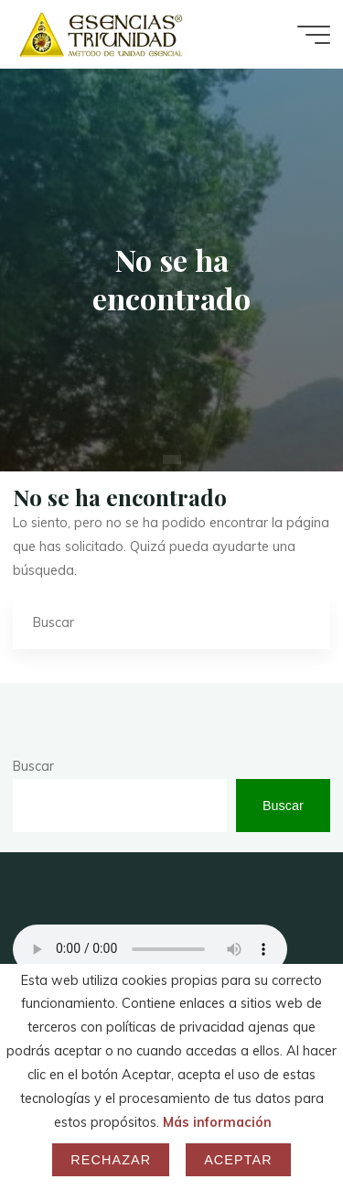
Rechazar (110, 1159)
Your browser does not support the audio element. (150, 949)
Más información (217, 1122)
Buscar (33, 766)
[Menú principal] (313, 35)
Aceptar (238, 1159)
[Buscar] (303, 622)
